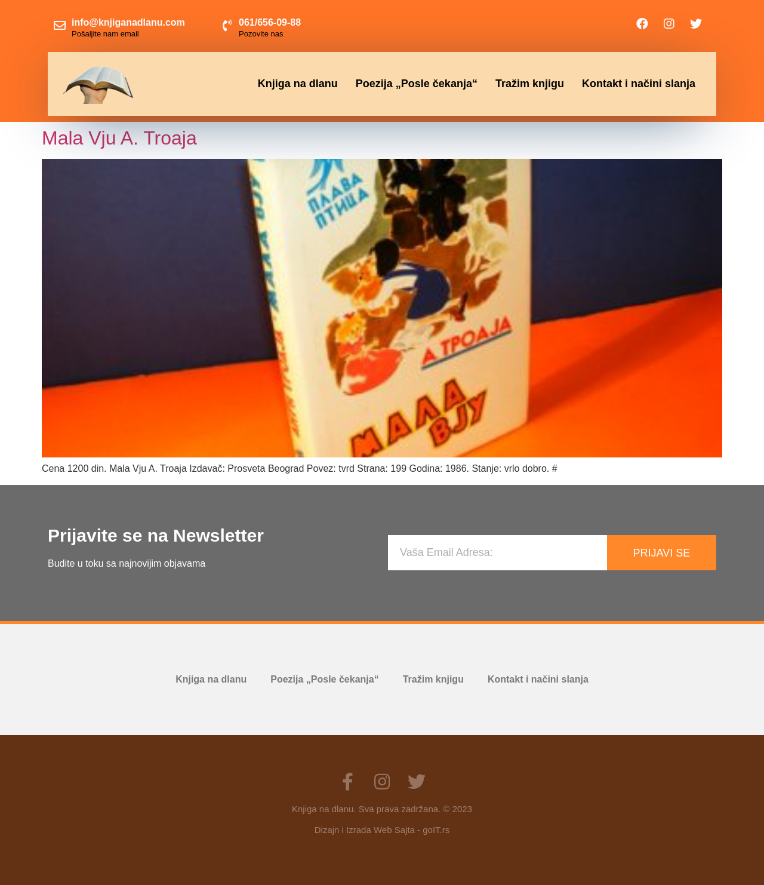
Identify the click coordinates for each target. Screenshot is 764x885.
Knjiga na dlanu (298, 84)
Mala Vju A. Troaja (119, 138)
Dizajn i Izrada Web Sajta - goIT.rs (382, 830)
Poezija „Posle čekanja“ (417, 84)
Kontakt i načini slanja (638, 84)
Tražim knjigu (529, 84)
